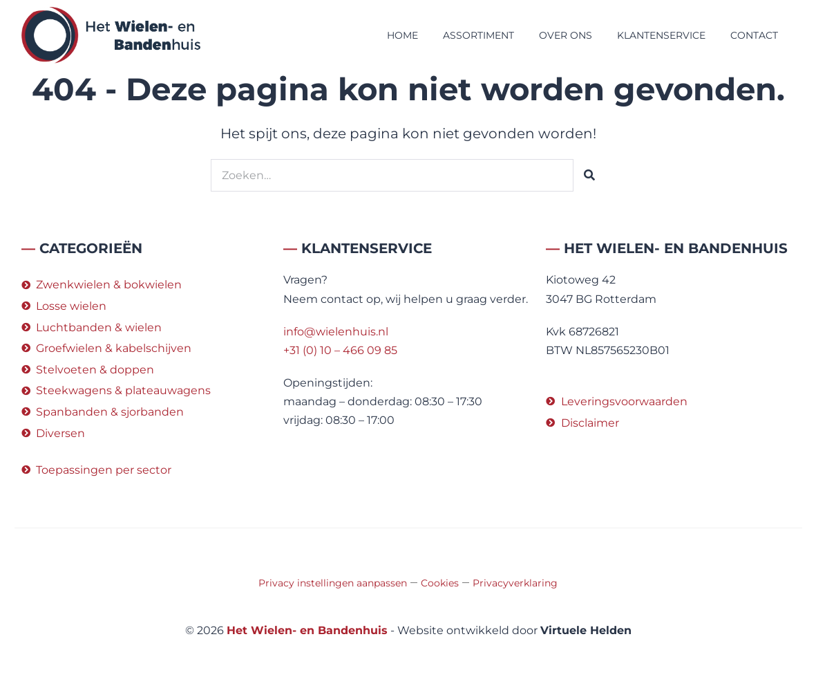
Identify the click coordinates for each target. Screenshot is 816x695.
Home (402, 35)
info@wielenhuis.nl (335, 331)
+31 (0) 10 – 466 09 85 (340, 350)
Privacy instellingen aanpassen (332, 583)
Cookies (440, 583)
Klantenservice (661, 35)
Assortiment (478, 35)
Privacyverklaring (515, 583)
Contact (754, 35)
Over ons (565, 35)
